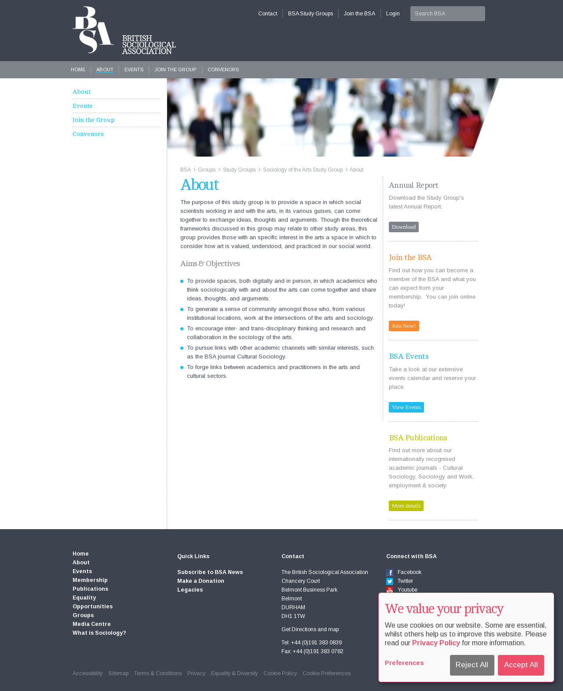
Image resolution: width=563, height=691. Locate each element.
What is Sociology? (99, 633)
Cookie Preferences (327, 673)
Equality (84, 598)
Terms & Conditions (158, 673)
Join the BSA (359, 14)
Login (393, 14)
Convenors (223, 69)
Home (78, 69)
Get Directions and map (310, 629)
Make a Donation (200, 581)
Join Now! (404, 325)
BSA (185, 170)
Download (404, 226)
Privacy (196, 673)
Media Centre (92, 624)
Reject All (472, 665)
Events (133, 69)
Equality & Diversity (234, 673)
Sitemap (118, 673)
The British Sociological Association (124, 30)
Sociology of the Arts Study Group (303, 170)
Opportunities (93, 606)
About (104, 69)
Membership (90, 580)
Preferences (404, 662)
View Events (406, 407)
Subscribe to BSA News (210, 572)
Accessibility (87, 673)
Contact (267, 14)
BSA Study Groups (310, 14)
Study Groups (239, 170)
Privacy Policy (436, 643)
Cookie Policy (280, 673)
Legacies (190, 590)
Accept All (521, 665)
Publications (90, 589)
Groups (207, 170)
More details (406, 505)
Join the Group (175, 69)
